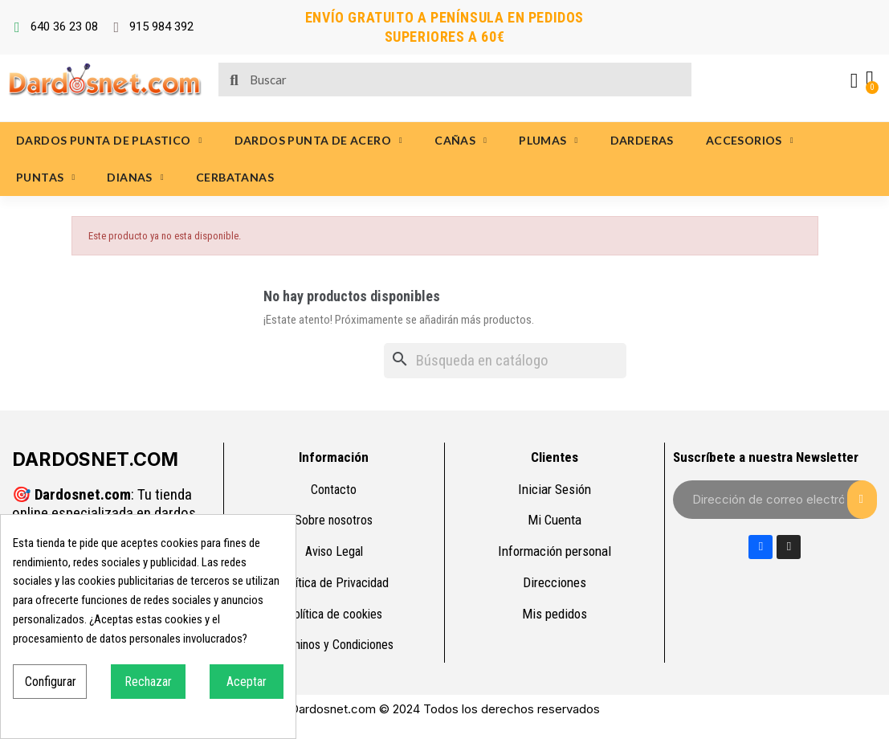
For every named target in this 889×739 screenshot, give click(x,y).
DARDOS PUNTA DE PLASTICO (109, 141)
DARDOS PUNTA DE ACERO (318, 141)
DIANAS (135, 177)
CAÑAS (460, 141)
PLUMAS (548, 141)
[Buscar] (505, 360)
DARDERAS (642, 140)
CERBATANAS (235, 177)
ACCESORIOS (749, 141)
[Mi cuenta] (853, 81)
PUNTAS (45, 177)
